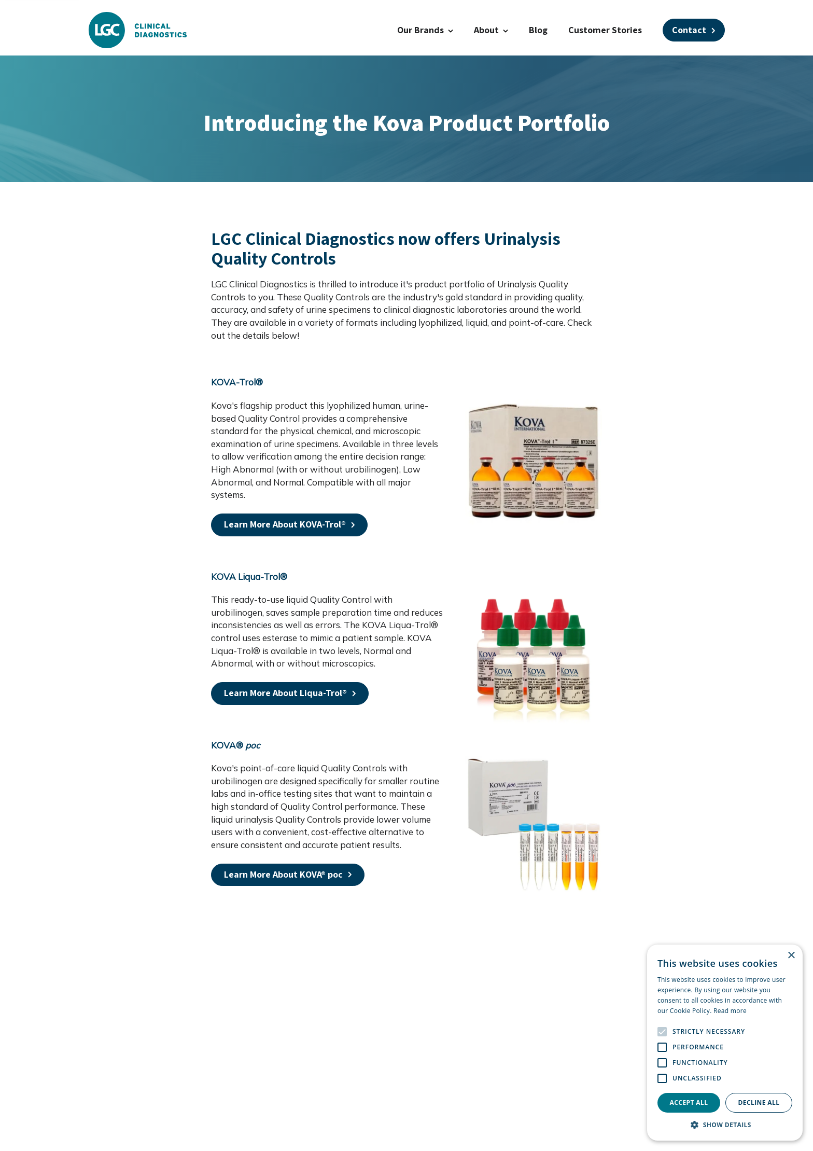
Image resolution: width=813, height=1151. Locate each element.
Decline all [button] (759, 1102)
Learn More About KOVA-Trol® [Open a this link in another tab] (289, 524)
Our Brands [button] (425, 30)
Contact (694, 30)
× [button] (791, 956)
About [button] (491, 30)
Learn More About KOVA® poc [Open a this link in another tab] (288, 874)
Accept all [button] (689, 1102)
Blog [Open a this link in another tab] (538, 30)
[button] (724, 1124)
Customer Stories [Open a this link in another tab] (605, 30)
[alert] (725, 1043)
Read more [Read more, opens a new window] (730, 1010)
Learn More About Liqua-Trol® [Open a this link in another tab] (290, 693)
